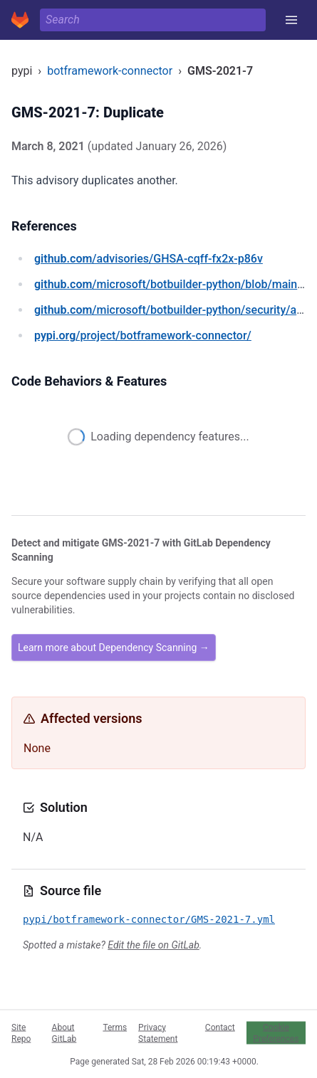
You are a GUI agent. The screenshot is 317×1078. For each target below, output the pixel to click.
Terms (115, 1027)
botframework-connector (109, 71)
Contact (220, 1027)
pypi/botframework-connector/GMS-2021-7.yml (149, 919)
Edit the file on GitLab (153, 945)
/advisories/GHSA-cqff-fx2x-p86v (148, 258)
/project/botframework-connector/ (142, 335)
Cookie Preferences (275, 1032)
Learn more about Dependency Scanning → (113, 647)
